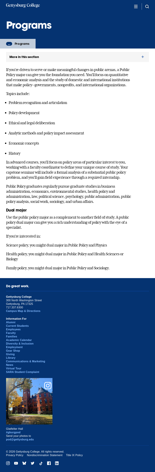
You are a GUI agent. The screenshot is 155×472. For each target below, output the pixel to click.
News (9, 364)
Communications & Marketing (25, 361)
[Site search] (147, 6)
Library (11, 357)
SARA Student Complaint (22, 372)
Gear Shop (13, 350)
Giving (10, 354)
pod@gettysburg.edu (20, 439)
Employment (14, 347)
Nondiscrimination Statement (44, 455)
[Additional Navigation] (136, 6)
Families (11, 336)
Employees (13, 329)
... (9, 44)
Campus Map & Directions (23, 311)
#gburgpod (13, 432)
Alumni (11, 322)
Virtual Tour (13, 368)
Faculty (11, 333)
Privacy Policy (14, 455)
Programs (22, 44)
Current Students (17, 325)
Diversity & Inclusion (20, 343)
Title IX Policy (74, 455)
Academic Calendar (19, 340)
